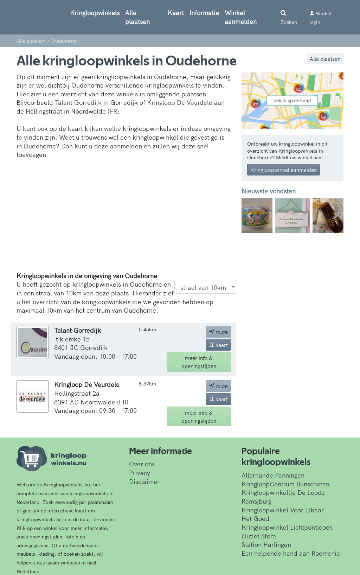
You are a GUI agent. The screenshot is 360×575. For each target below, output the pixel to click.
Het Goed (255, 518)
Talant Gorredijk (78, 102)
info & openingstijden (198, 362)
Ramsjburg (256, 501)
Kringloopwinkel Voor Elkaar (283, 509)
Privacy (139, 472)
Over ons (142, 463)
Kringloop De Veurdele (179, 102)
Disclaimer (144, 481)
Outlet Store (259, 535)
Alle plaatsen (137, 17)
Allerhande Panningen (273, 475)
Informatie (204, 12)
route (218, 332)
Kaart (176, 12)
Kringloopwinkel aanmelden (283, 169)
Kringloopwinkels (95, 12)
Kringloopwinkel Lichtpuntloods (287, 527)
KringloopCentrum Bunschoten (285, 483)
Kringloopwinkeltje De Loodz (283, 492)
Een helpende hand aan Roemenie (291, 553)
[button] (249, 215)
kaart (218, 345)
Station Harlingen (266, 544)
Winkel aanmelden (241, 17)
